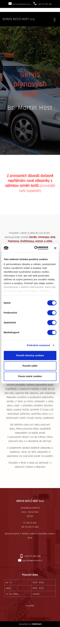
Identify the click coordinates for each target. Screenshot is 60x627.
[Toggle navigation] (55, 19)
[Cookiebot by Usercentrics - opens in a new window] (35, 248)
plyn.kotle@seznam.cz (32, 560)
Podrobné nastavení (38, 345)
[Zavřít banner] (55, 248)
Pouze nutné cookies (30, 376)
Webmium (36, 624)
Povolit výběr (29, 365)
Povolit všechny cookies (30, 355)
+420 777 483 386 (32, 556)
